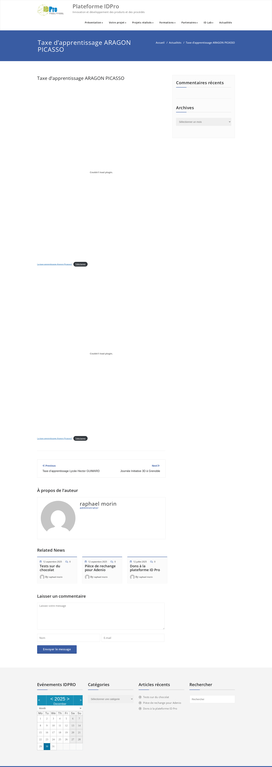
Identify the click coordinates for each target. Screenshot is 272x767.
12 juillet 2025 (140, 561)
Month (42, 708)
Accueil (160, 42)
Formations (167, 22)
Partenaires (189, 22)
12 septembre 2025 (52, 561)
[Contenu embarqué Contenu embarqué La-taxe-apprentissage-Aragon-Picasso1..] (101, 172)
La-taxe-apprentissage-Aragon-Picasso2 (54, 438)
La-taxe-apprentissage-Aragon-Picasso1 (54, 264)
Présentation (94, 22)
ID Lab (208, 22)
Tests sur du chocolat (50, 568)
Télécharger (80, 264)
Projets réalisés (143, 22)
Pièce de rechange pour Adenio (100, 568)
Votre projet (117, 22)
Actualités (225, 22)
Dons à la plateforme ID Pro (145, 568)
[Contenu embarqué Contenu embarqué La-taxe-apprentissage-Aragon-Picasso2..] (101, 353)
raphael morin (55, 576)
